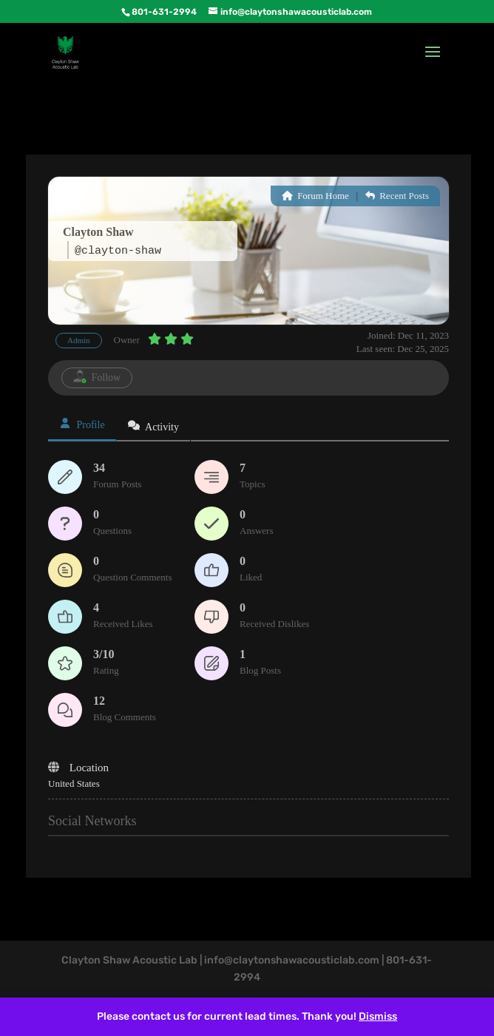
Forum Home (315, 195)
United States (74, 783)
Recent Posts (397, 195)
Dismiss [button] (378, 1016)
